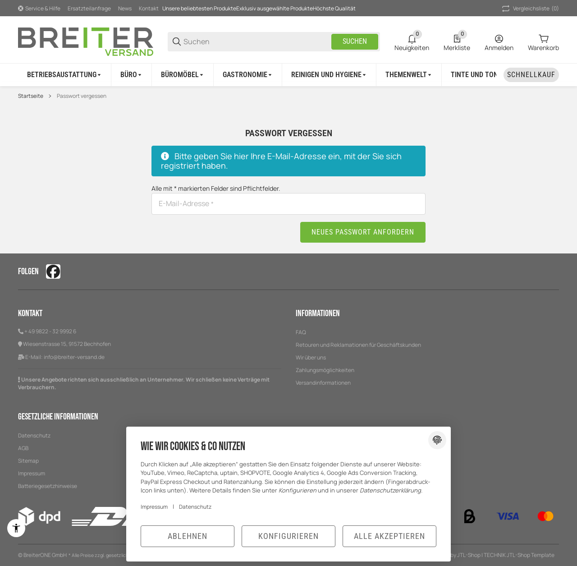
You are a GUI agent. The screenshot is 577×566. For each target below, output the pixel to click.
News (125, 8)
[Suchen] (257, 42)
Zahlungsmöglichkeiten (325, 370)
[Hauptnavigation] (288, 8)
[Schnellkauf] (531, 75)
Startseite (30, 96)
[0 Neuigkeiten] (411, 41)
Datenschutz (195, 507)
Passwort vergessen (81, 96)
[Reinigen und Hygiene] (329, 75)
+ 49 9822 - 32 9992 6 (50, 331)
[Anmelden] (499, 41)
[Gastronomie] (248, 75)
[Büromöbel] (183, 75)
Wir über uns (311, 357)
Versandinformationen (323, 383)
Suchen (355, 41)
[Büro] (131, 75)
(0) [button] (529, 8)
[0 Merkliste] (457, 41)
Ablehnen (187, 536)
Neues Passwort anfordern (362, 232)
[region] (288, 74)
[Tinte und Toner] (481, 75)
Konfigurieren (288, 536)
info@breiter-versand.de (74, 357)
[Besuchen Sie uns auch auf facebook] (53, 271)
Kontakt (149, 8)
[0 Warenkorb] (543, 41)
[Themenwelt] (409, 75)
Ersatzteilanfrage (89, 8)
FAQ (301, 332)
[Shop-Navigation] (39, 8)
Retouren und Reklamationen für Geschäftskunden (358, 345)
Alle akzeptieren (389, 536)
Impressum (154, 507)
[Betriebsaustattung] (64, 75)
